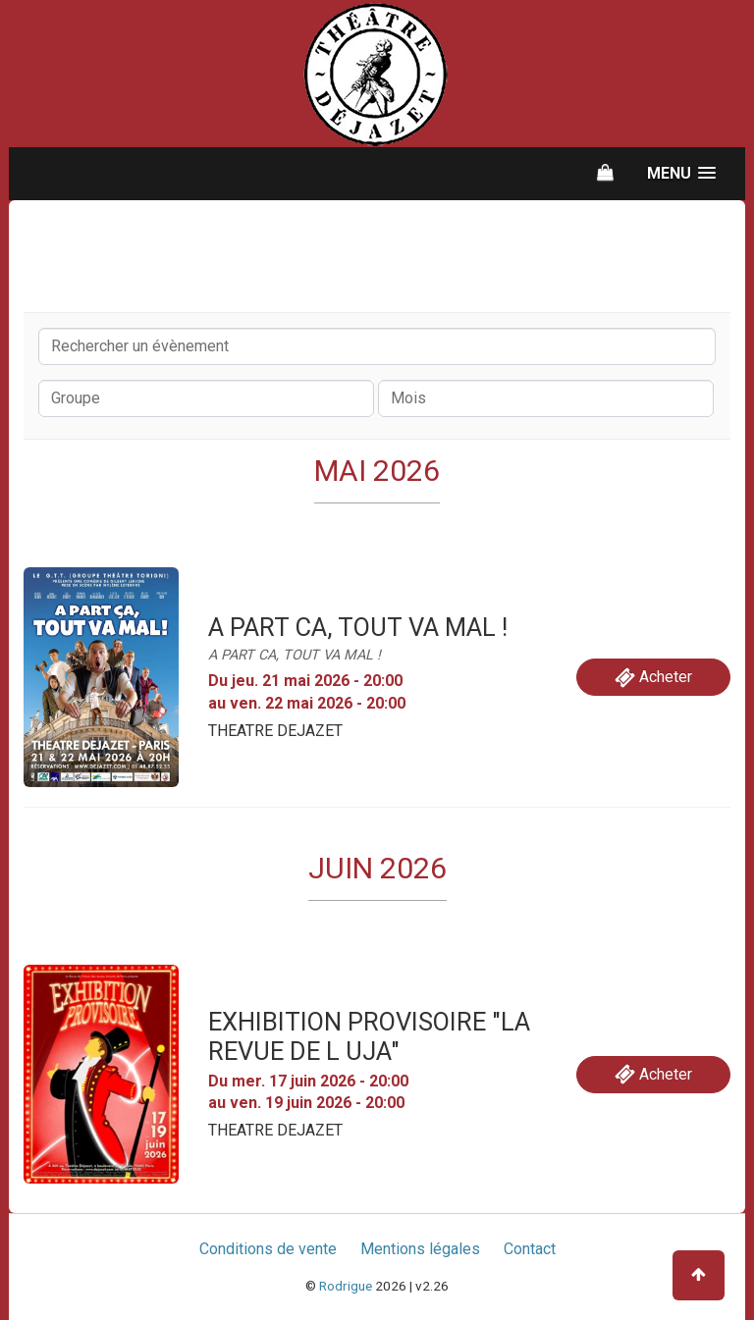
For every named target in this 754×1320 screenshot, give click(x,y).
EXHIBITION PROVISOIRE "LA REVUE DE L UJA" (369, 1036)
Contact (530, 1249)
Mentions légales (420, 1249)
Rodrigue (345, 1286)
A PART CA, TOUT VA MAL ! (358, 627)
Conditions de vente (268, 1249)
